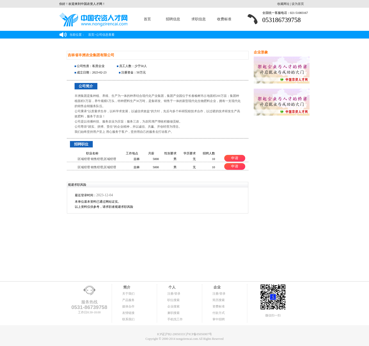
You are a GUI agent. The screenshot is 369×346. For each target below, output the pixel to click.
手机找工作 (175, 319)
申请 (234, 158)
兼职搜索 (173, 313)
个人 (171, 287)
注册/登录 (173, 293)
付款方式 (218, 313)
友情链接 (128, 313)
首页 (147, 19)
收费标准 (224, 19)
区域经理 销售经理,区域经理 (97, 159)
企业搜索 (173, 306)
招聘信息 (173, 19)
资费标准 (218, 306)
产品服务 (128, 300)
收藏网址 (283, 4)
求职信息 (198, 19)
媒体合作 (128, 306)
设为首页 (298, 4)
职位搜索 (173, 300)
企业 (216, 287)
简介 (126, 287)
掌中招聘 (218, 319)
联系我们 (128, 319)
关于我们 (128, 293)
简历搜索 (218, 300)
